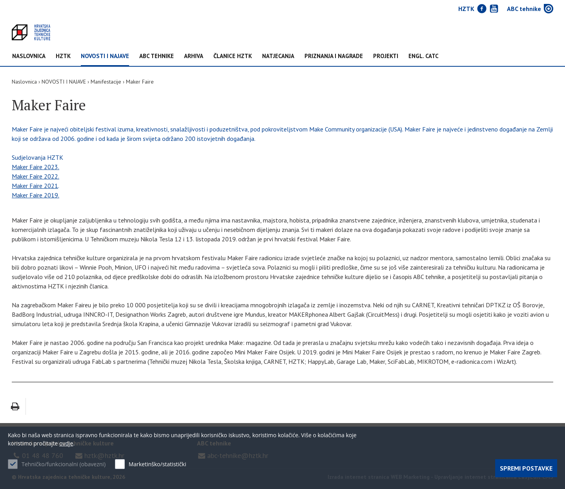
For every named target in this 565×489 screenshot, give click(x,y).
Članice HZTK (232, 56)
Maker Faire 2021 (35, 186)
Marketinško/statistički (157, 464)
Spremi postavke (526, 468)
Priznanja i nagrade (333, 56)
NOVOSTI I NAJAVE (105, 56)
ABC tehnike (156, 56)
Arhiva (193, 56)
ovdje (66, 443)
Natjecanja (278, 56)
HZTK (63, 56)
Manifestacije (106, 81)
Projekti (385, 56)
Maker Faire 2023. (35, 167)
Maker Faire (140, 81)
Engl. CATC (423, 56)
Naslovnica (29, 56)
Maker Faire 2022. (35, 176)
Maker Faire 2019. (35, 195)
